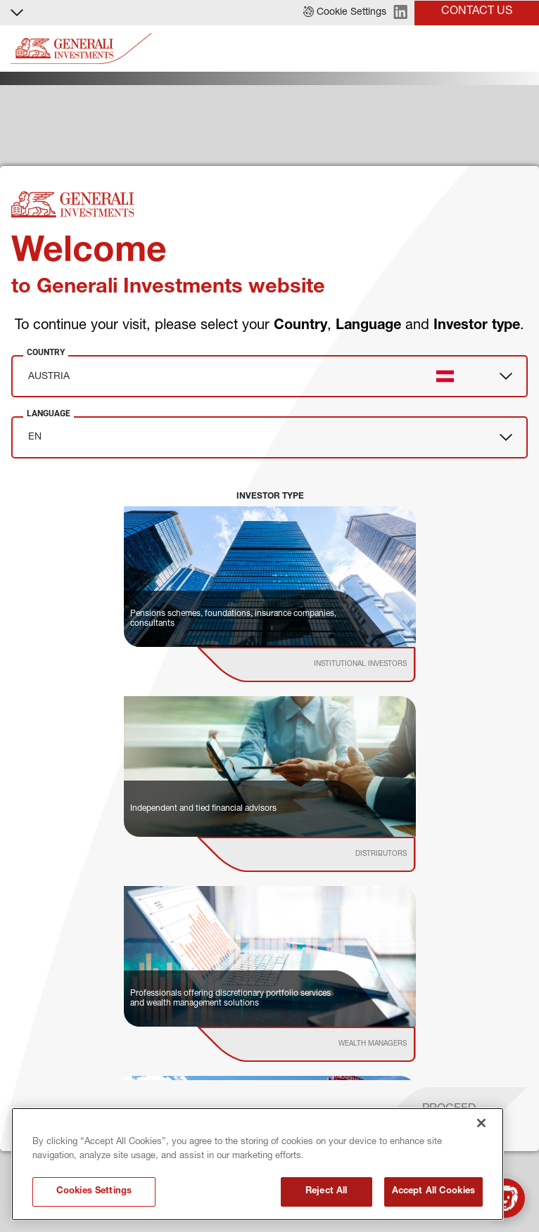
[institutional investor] (326, 664)
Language (48, 413)
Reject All (326, 1191)
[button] (344, 12)
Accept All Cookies (433, 1191)
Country (46, 352)
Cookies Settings (94, 1191)
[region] (257, 1164)
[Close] (481, 1123)
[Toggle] (520, 48)
